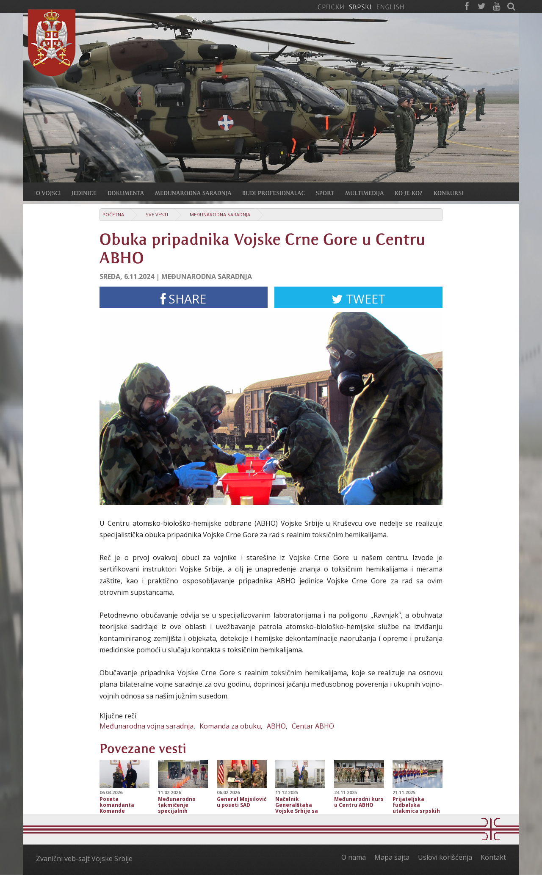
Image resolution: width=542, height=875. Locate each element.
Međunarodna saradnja (220, 214)
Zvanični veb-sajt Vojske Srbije (84, 858)
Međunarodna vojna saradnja (147, 726)
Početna (113, 214)
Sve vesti (157, 214)
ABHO (276, 726)
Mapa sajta (391, 857)
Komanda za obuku (230, 726)
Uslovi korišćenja (445, 857)
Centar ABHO (313, 726)
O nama (353, 857)
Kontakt (493, 857)
